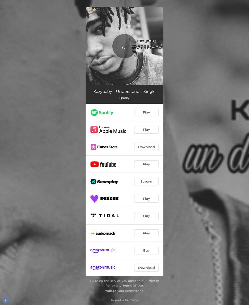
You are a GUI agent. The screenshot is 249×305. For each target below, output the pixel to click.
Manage (110, 291)
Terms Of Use (133, 285)
